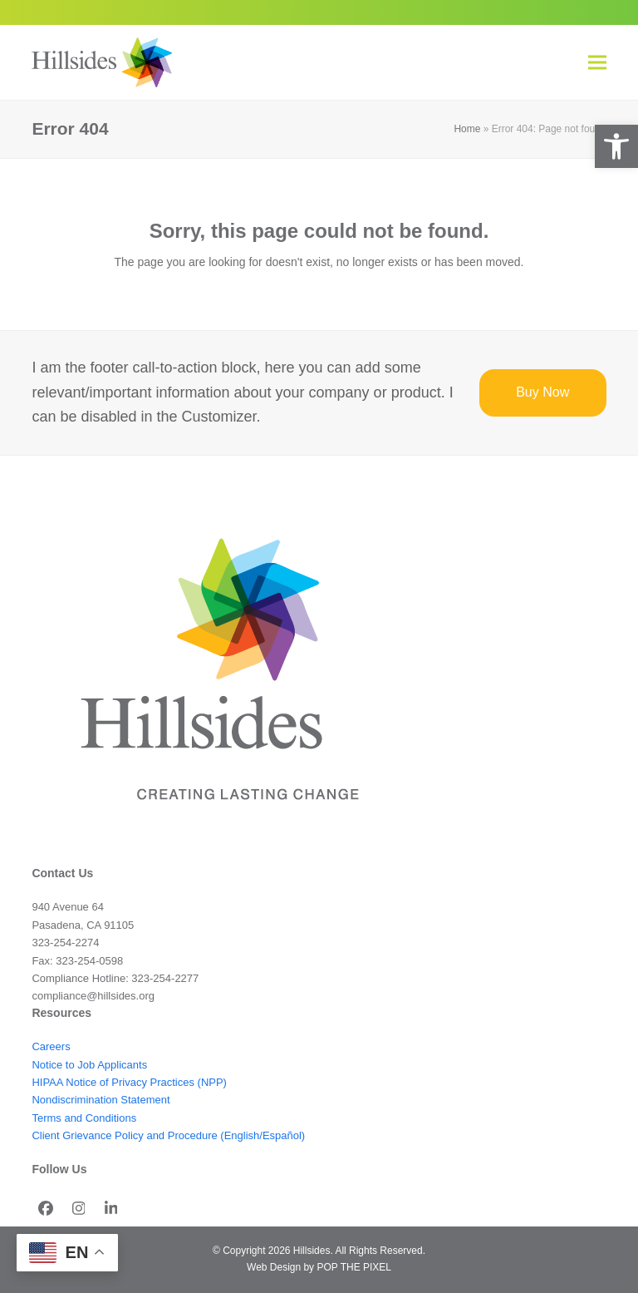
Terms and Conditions (84, 1118)
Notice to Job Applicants (89, 1065)
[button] (616, 146)
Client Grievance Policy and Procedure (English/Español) (168, 1135)
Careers (51, 1046)
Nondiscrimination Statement (100, 1099)
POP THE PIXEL (353, 1267)
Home (467, 129)
